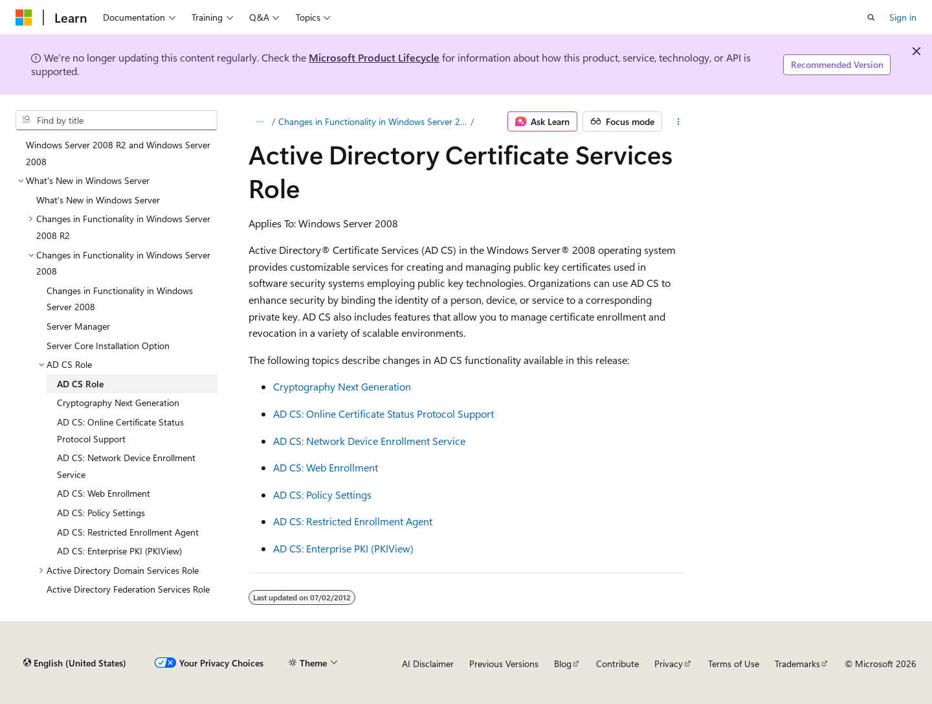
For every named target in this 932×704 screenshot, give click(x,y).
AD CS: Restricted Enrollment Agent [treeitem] (128, 532)
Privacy (668, 663)
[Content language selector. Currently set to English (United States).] (75, 663)
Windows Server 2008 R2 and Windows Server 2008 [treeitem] (118, 153)
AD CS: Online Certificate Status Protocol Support (383, 413)
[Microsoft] (24, 17)
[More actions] (678, 121)
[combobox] (116, 120)
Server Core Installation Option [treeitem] (108, 345)
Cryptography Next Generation (342, 386)
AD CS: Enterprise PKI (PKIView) (343, 548)
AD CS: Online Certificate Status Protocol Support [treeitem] (120, 430)
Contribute (617, 663)
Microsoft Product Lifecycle (374, 57)
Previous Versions (503, 663)
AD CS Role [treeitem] (80, 384)
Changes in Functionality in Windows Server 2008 (373, 121)
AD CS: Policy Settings (322, 494)
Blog (562, 663)
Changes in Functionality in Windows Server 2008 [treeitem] (120, 298)
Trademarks (797, 663)
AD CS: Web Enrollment (325, 467)
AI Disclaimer (428, 663)
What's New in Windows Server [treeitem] (98, 200)
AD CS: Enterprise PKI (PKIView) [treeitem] (119, 551)
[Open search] (871, 17)
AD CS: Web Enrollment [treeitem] (103, 493)
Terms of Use (733, 663)
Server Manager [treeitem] (78, 326)
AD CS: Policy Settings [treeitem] (101, 512)
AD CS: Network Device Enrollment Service (369, 441)
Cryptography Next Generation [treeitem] (118, 402)
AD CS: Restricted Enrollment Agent (352, 521)
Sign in (902, 17)
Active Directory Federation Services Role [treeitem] (128, 589)
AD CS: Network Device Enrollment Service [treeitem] (126, 466)
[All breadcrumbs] (260, 121)
